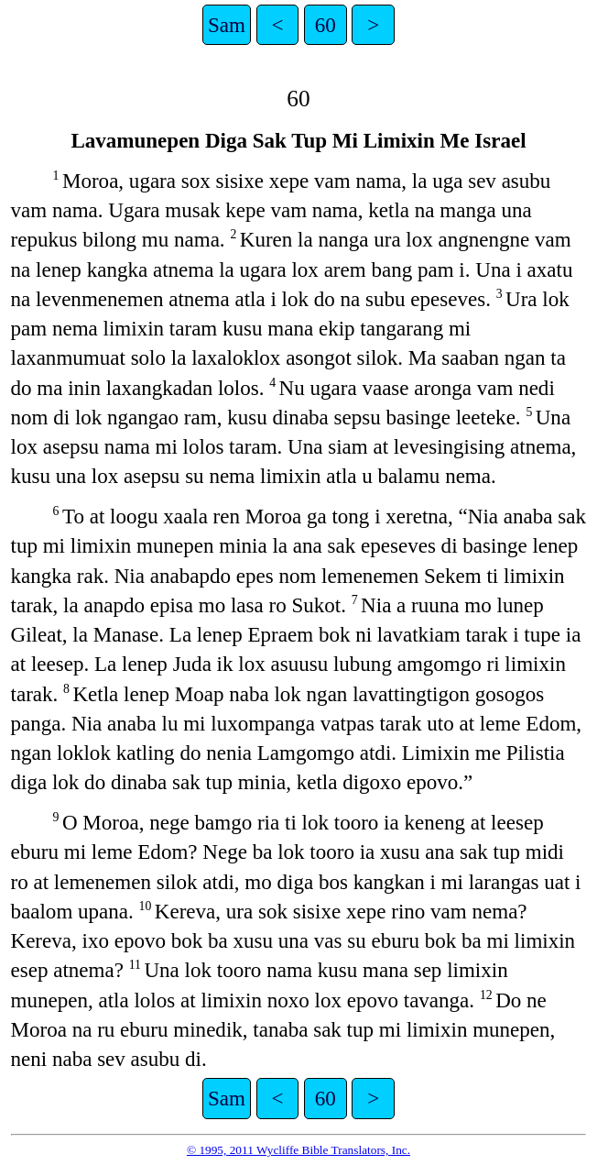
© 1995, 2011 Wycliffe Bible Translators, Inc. (298, 1150)
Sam (226, 25)
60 (325, 25)
